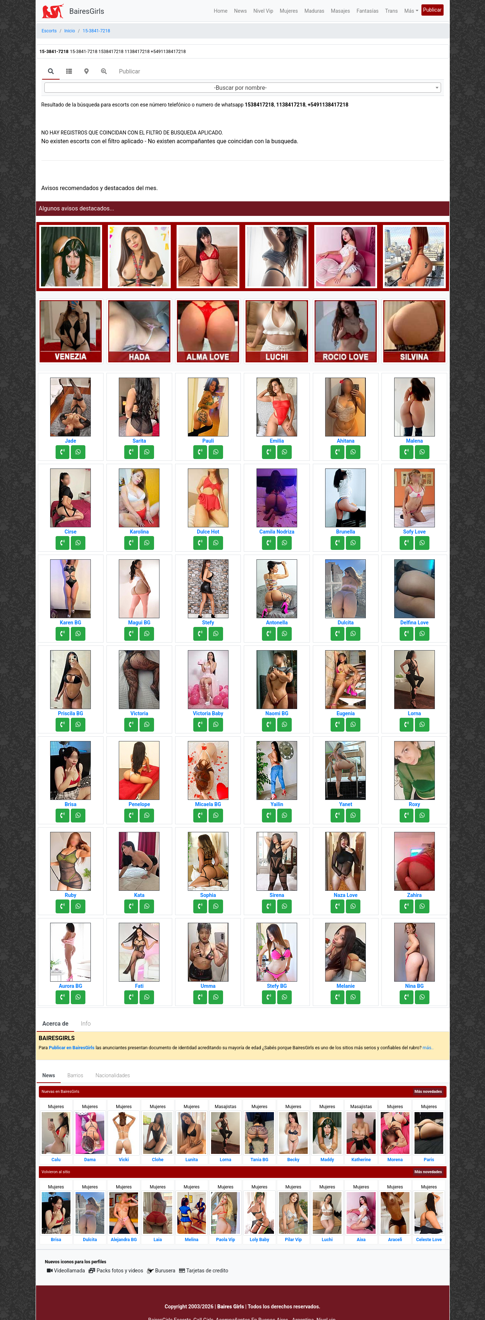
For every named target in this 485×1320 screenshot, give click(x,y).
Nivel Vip (263, 11)
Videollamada (66, 1270)
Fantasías (367, 11)
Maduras (314, 11)
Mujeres (289, 11)
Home (221, 11)
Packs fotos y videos (116, 1270)
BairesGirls (86, 11)
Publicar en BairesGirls (71, 1047)
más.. (428, 1047)
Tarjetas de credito (204, 1270)
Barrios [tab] (75, 1075)
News (240, 11)
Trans (391, 11)
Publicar (432, 10)
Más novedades (428, 1091)
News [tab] (49, 1075)
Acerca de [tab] (56, 1023)
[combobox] (242, 87)
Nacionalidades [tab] (113, 1075)
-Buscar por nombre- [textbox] (240, 87)
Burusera (161, 1271)
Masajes (340, 11)
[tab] (51, 72)
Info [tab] (85, 1023)
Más (409, 11)
